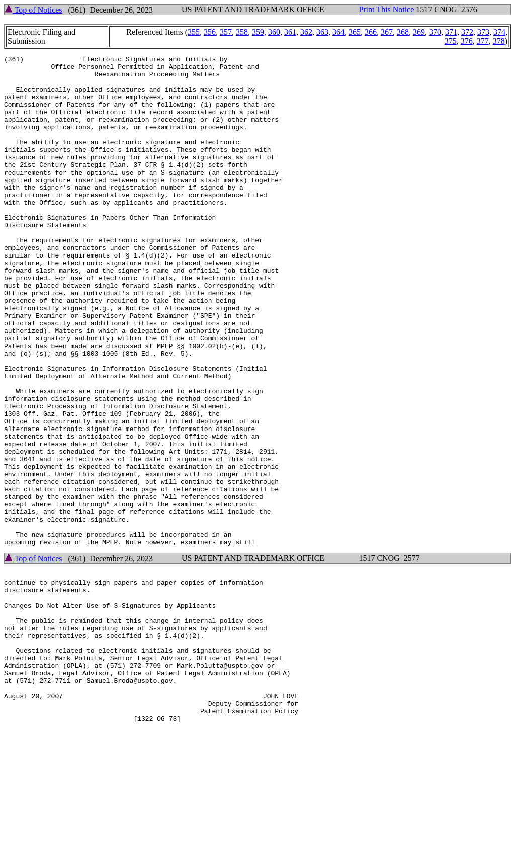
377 (483, 41)
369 (419, 32)
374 (499, 32)
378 (499, 41)
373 (483, 32)
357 (226, 32)
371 (451, 32)
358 (242, 32)
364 (338, 32)
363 (322, 32)
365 (355, 32)
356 (210, 32)
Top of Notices (33, 10)
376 (467, 41)
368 (403, 32)
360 (274, 32)
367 (387, 32)
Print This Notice (386, 9)
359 (258, 32)
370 (435, 32)
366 (371, 32)
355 (194, 32)
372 (467, 32)
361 (290, 32)
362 (306, 32)
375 (451, 41)
